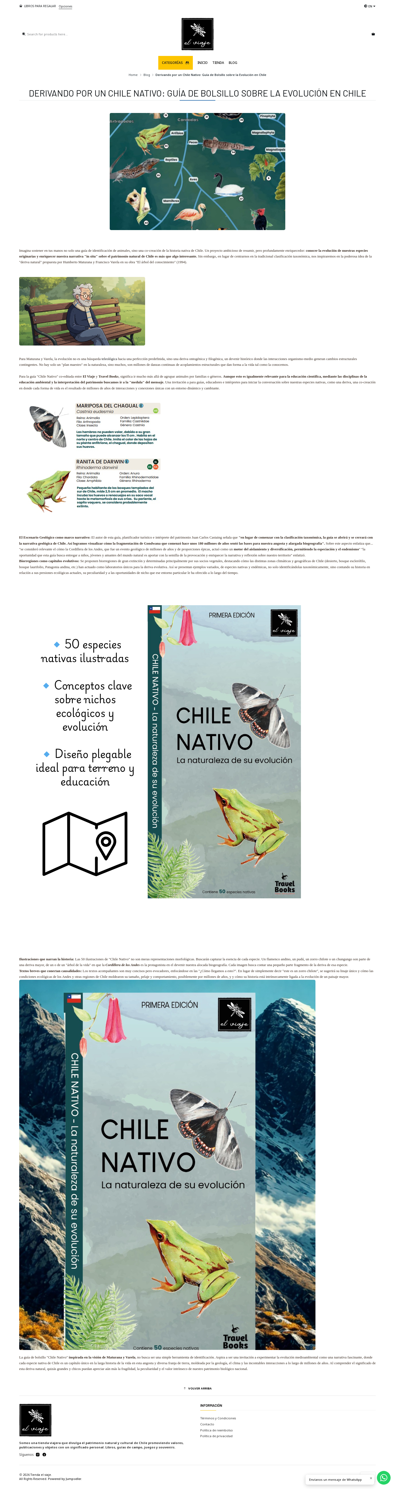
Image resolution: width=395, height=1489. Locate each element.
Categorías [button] (176, 62)
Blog (233, 62)
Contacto (207, 1424)
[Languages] (370, 6)
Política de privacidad (216, 1436)
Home (133, 74)
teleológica (109, 359)
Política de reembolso (216, 1430)
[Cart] (373, 34)
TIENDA (218, 62)
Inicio (203, 62)
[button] (197, 1388)
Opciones (65, 6)
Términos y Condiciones (218, 1418)
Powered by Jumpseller (64, 1479)
